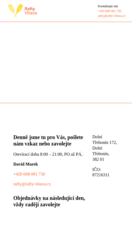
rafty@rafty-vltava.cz (32, 183)
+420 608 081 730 (29, 174)
